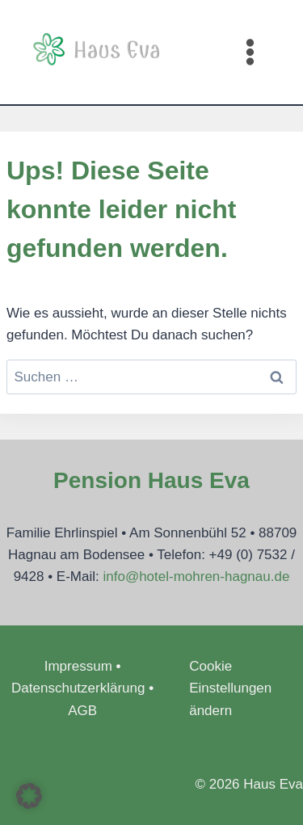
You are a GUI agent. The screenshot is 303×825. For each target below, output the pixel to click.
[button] (29, 796)
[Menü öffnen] (249, 51)
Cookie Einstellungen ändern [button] (230, 688)
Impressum (78, 666)
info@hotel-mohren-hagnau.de (196, 576)
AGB (82, 710)
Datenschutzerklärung (78, 688)
